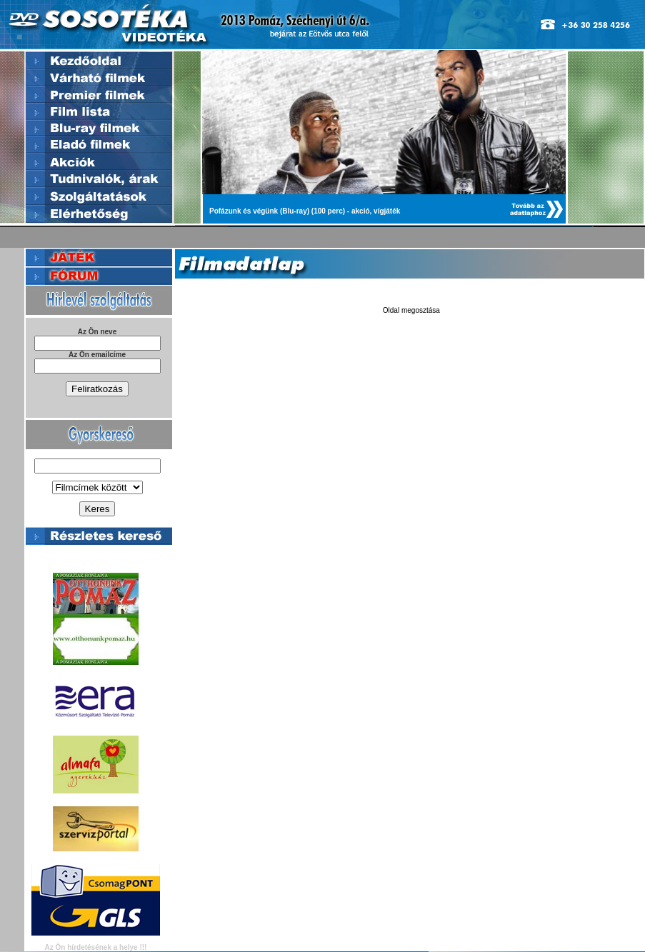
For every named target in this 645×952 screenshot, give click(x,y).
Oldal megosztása (411, 310)
